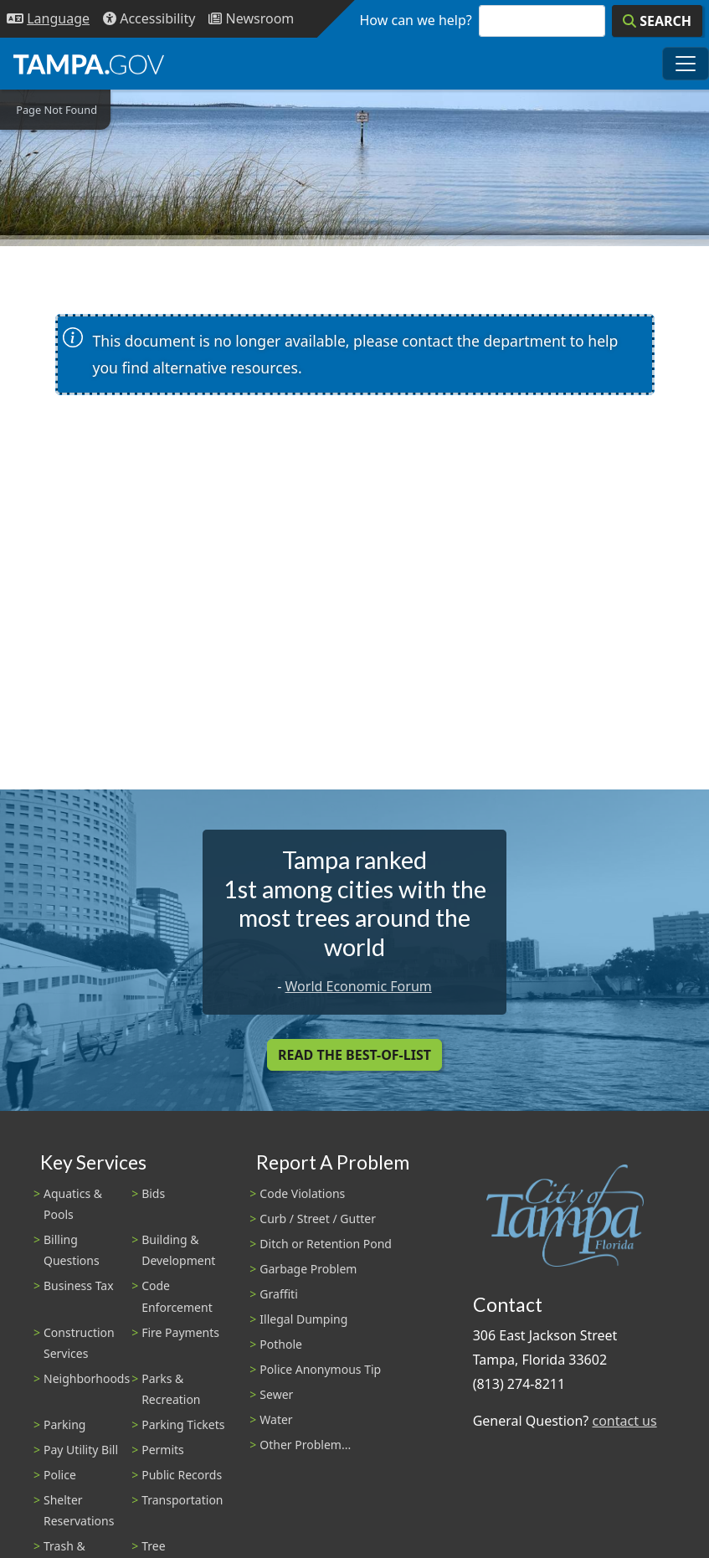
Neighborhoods (87, 1378)
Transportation (182, 1500)
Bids (153, 1193)
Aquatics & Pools (73, 1203)
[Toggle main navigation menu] (685, 63)
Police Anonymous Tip (320, 1369)
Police (60, 1475)
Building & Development (178, 1249)
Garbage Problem (308, 1269)
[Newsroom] (251, 19)
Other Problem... (305, 1445)
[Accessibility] (149, 19)
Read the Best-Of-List (354, 1055)
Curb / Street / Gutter (317, 1218)
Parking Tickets (182, 1424)
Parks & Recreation (170, 1388)
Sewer (276, 1394)
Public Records (181, 1475)
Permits (162, 1450)
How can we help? (416, 20)
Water (275, 1419)
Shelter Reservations (79, 1510)
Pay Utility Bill (81, 1450)
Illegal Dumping (303, 1319)
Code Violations (302, 1193)
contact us (624, 1420)
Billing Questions (72, 1249)
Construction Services (79, 1342)
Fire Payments (180, 1332)
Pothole (280, 1344)
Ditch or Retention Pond (325, 1244)
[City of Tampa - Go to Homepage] (88, 63)
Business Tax (79, 1285)
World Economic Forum (358, 986)
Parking (64, 1424)
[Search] (657, 21)
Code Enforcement (177, 1296)
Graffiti (278, 1294)
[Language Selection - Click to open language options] (48, 19)
